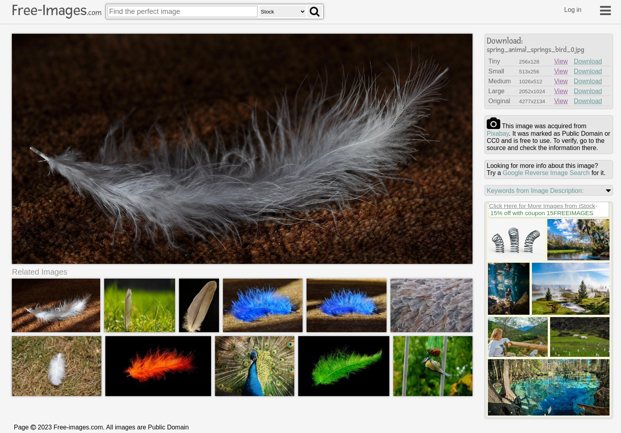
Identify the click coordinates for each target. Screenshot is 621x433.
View (561, 61)
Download (588, 61)
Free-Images (56, 10)
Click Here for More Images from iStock (542, 205)
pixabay (498, 133)
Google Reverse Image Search (546, 172)
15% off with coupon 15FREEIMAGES (541, 213)
